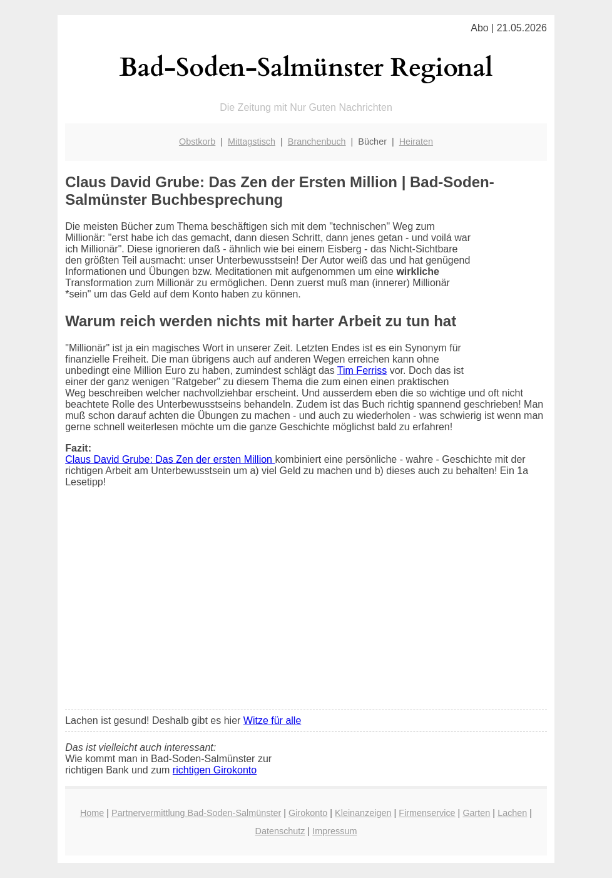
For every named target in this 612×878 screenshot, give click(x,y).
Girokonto (307, 813)
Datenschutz (280, 831)
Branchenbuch (317, 142)
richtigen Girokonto (215, 770)
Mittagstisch (251, 142)
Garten (476, 813)
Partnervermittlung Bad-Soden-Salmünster (196, 813)
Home (92, 813)
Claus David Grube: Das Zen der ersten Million (170, 459)
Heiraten (416, 142)
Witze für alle (272, 720)
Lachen (512, 813)
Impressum (334, 831)
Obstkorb (197, 142)
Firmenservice (427, 813)
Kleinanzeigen (363, 813)
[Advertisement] (306, 607)
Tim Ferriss (362, 370)
